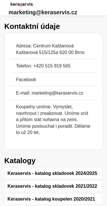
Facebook (26, 79)
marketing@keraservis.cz (43, 12)
